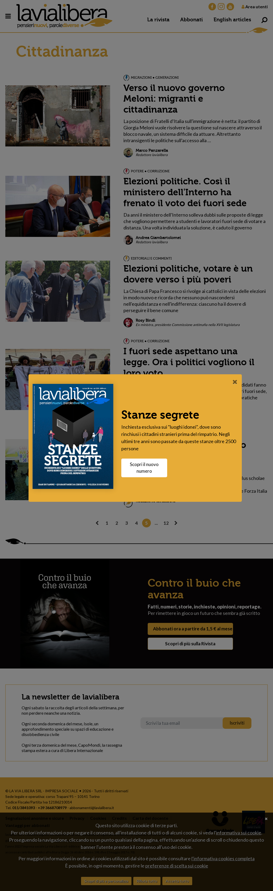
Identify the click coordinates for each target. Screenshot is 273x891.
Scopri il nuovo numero (145, 468)
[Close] (236, 381)
